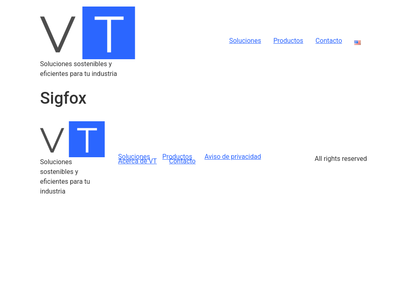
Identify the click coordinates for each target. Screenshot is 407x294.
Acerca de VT (137, 161)
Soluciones (245, 41)
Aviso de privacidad (232, 156)
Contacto (328, 41)
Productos (288, 41)
